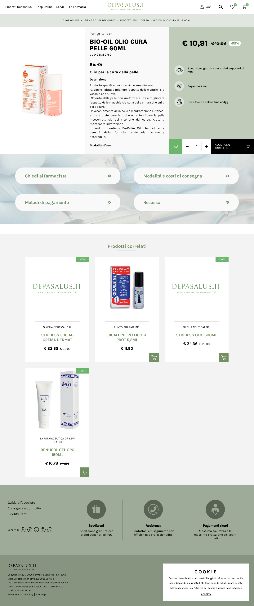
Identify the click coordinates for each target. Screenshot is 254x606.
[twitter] (36, 530)
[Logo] (127, 5)
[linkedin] (23, 530)
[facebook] (29, 530)
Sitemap (41, 594)
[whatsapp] (49, 530)
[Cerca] (221, 7)
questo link (196, 582)
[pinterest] (43, 530)
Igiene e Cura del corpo (100, 20)
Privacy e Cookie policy (20, 594)
